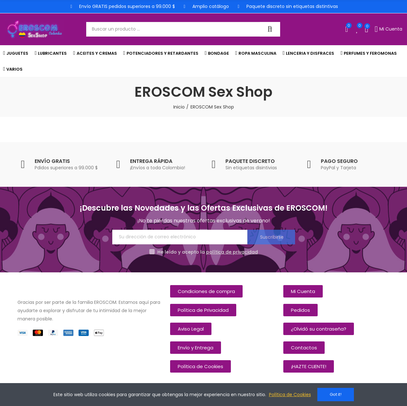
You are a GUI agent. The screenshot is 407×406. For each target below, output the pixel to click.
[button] (206, 291)
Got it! (335, 394)
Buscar (270, 29)
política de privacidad (232, 252)
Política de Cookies (290, 394)
